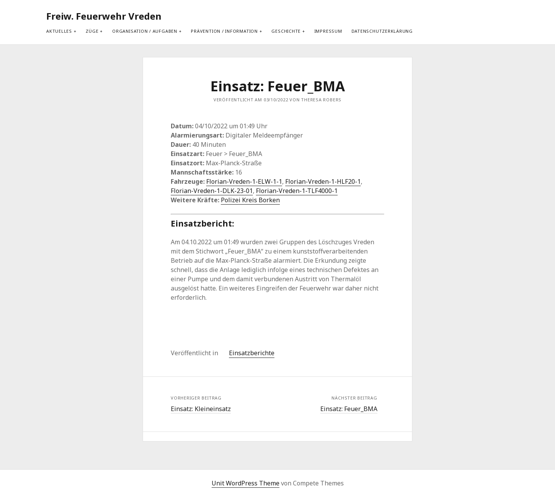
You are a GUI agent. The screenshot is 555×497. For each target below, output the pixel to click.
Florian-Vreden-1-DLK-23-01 (212, 190)
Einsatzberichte (251, 353)
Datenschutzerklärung (382, 31)
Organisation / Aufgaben (144, 31)
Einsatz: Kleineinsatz (201, 409)
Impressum (328, 31)
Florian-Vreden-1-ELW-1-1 (244, 181)
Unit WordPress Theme (245, 483)
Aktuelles (59, 31)
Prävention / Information (224, 31)
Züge (92, 31)
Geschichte (286, 31)
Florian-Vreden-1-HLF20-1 (323, 181)
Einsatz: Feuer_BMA (348, 409)
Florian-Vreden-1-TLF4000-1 (297, 190)
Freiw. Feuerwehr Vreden (103, 16)
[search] (502, 16)
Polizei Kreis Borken (250, 200)
